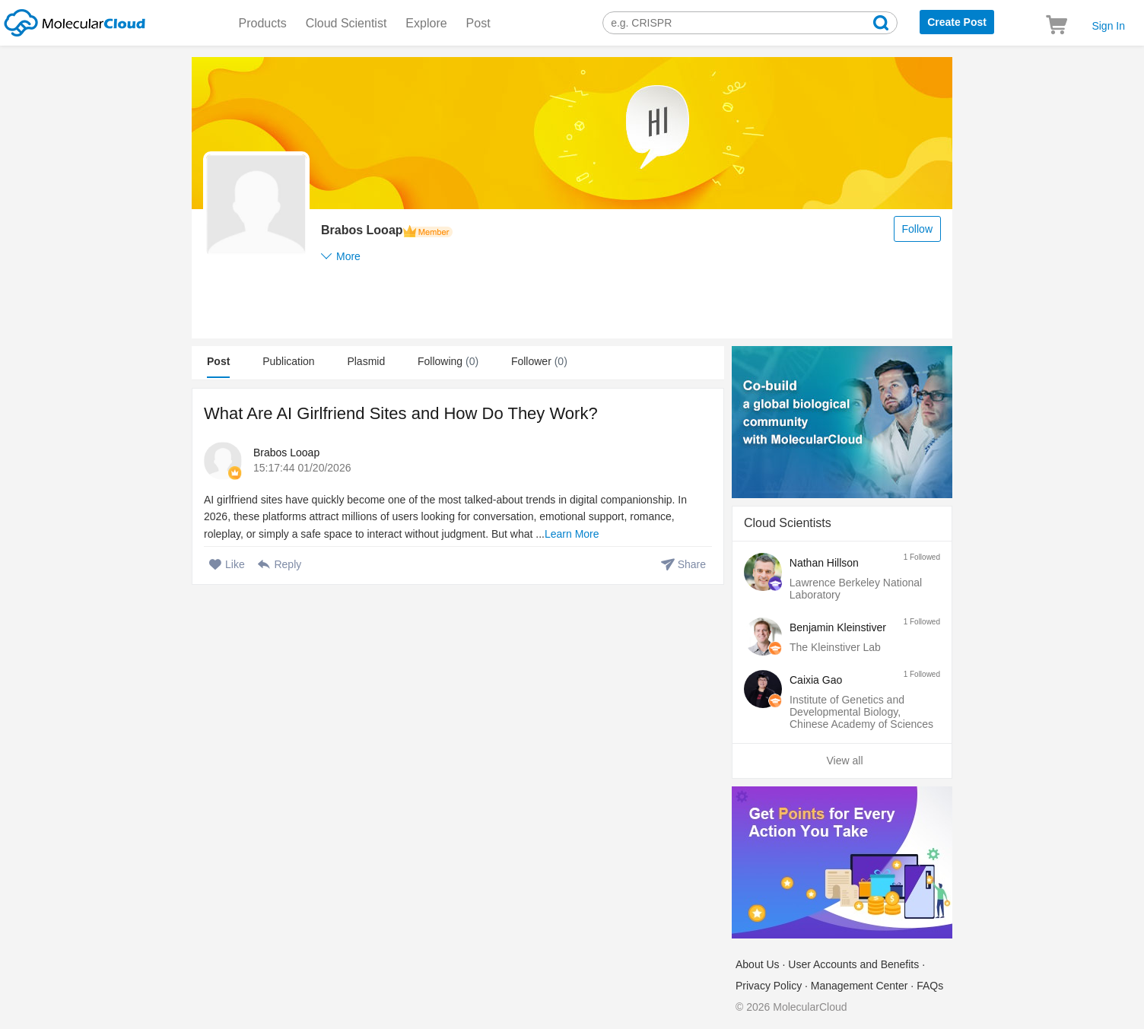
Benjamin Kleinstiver (838, 627)
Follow (917, 229)
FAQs (930, 986)
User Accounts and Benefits (853, 964)
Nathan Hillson (824, 563)
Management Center (859, 986)
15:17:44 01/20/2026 (302, 468)
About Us (758, 964)
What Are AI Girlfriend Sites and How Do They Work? (401, 413)
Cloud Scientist (346, 23)
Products (263, 23)
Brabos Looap (286, 452)
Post (478, 23)
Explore (425, 23)
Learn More (572, 534)
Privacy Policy (769, 986)
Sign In (1108, 26)
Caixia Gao (816, 680)
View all (845, 760)
